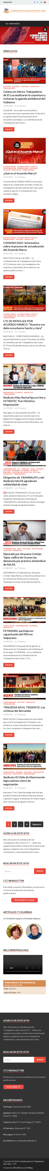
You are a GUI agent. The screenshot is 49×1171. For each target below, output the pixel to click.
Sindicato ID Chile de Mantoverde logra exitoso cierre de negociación (24, 781)
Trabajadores (9, 88)
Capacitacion (8, 626)
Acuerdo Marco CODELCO (27, 166)
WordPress (18, 1168)
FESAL (33, 469)
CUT (18, 469)
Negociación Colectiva (22, 472)
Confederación (9, 168)
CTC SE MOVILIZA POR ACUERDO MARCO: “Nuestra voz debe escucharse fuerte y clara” (24, 324)
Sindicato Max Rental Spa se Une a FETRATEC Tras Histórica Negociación (24, 401)
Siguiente (36, 824)
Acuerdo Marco (9, 166)
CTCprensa (21, 106)
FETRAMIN (25, 470)
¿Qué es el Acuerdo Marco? (20, 173)
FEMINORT (25, 469)
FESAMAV (39, 469)
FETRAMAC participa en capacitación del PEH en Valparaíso (18, 634)
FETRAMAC (16, 470)
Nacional (16, 86)
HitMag (30, 1168)
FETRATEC (18, 392)
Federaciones (22, 168)
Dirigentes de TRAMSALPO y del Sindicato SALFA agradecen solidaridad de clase (23, 481)
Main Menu (14, 24)
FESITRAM (7, 86)
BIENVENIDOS (8, 392)
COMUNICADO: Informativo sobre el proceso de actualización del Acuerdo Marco (23, 246)
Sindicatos (34, 86)
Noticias (7, 170)
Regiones (25, 86)
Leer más (8, 129)
